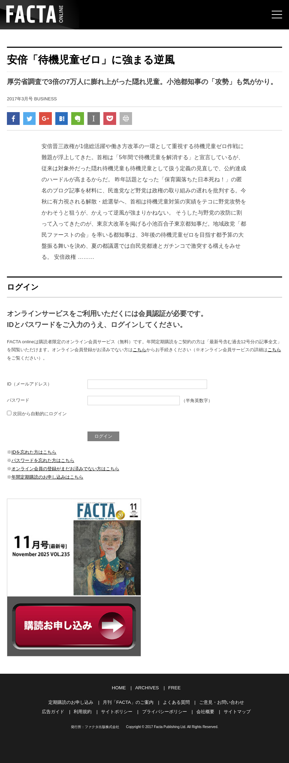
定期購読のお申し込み (71, 701)
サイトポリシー (116, 710)
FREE (174, 687)
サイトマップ (237, 710)
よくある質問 (175, 701)
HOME (119, 687)
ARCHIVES (147, 687)
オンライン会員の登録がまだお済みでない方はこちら (65, 469)
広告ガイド (53, 710)
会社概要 (205, 710)
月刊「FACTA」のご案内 (128, 701)
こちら (139, 351)
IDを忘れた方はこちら (33, 452)
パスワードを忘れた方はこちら (42, 461)
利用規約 (83, 710)
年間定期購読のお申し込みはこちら (47, 477)
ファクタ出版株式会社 (102, 725)
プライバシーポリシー (164, 710)
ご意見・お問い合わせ (221, 701)
